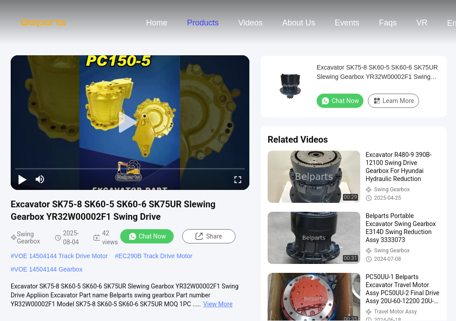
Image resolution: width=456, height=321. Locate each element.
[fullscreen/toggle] (238, 179)
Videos (250, 22)
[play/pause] (22, 179)
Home (156, 22)
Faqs (388, 22)
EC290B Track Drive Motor (155, 255)
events (347, 22)
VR (422, 22)
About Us (298, 22)
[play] (130, 122)
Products (203, 22)
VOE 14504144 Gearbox (48, 269)
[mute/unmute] (40, 179)
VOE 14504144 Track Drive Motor (61, 255)
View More (217, 304)
